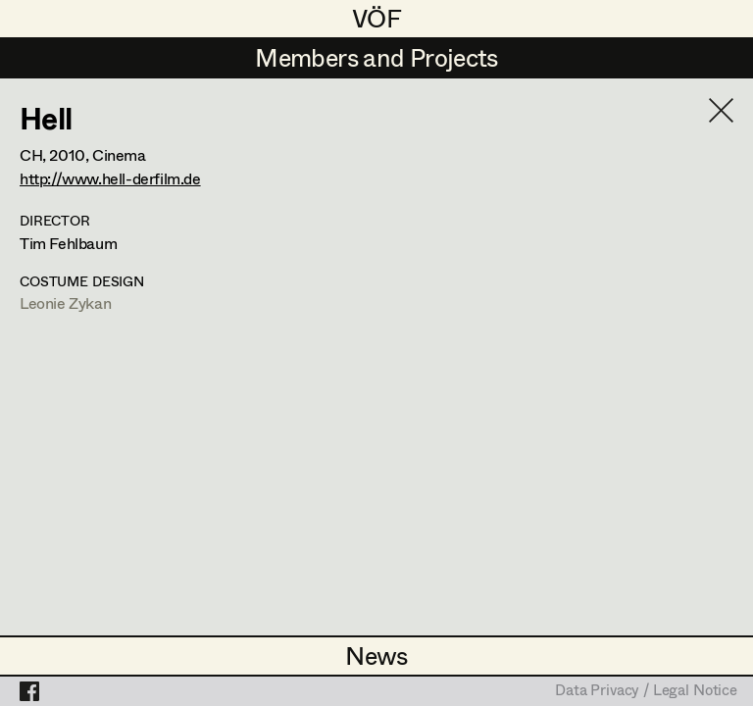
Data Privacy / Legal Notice (646, 691)
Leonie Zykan (65, 302)
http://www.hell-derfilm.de (110, 178)
